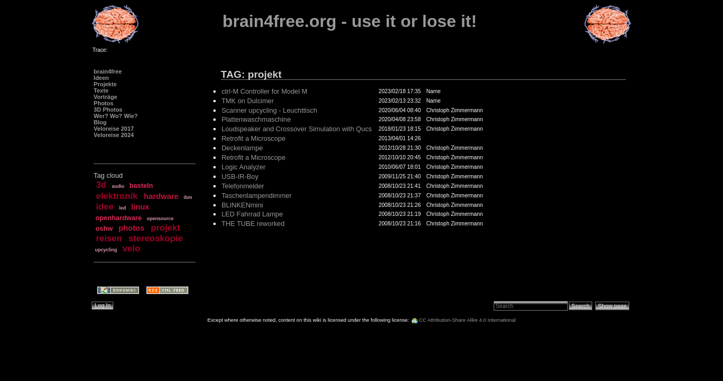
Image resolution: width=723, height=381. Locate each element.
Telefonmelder (242, 186)
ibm (188, 197)
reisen (109, 238)
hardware (161, 196)
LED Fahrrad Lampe (252, 214)
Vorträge (105, 97)
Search (581, 306)
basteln (141, 185)
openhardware (118, 218)
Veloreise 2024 (114, 135)
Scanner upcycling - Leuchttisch (269, 110)
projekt (165, 228)
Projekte (105, 84)
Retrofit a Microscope (253, 138)
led (122, 208)
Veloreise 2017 (114, 128)
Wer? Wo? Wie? (116, 116)
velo (131, 248)
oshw (104, 228)
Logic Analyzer (243, 167)
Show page (612, 306)
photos (132, 228)
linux (140, 207)
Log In (102, 306)
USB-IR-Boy (239, 176)
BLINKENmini (242, 205)
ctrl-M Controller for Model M (264, 91)
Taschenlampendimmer (256, 195)
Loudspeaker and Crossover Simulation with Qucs (296, 129)
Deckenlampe (242, 148)
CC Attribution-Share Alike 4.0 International (467, 320)
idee (104, 207)
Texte (101, 90)
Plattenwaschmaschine (256, 119)
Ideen (101, 78)
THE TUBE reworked (252, 224)
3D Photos (108, 109)
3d (101, 185)
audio (118, 186)
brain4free (108, 71)
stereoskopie (156, 238)
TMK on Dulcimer (247, 101)
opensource (160, 218)
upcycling (106, 249)
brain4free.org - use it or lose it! (349, 21)
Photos (103, 103)
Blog (100, 122)
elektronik (117, 196)
